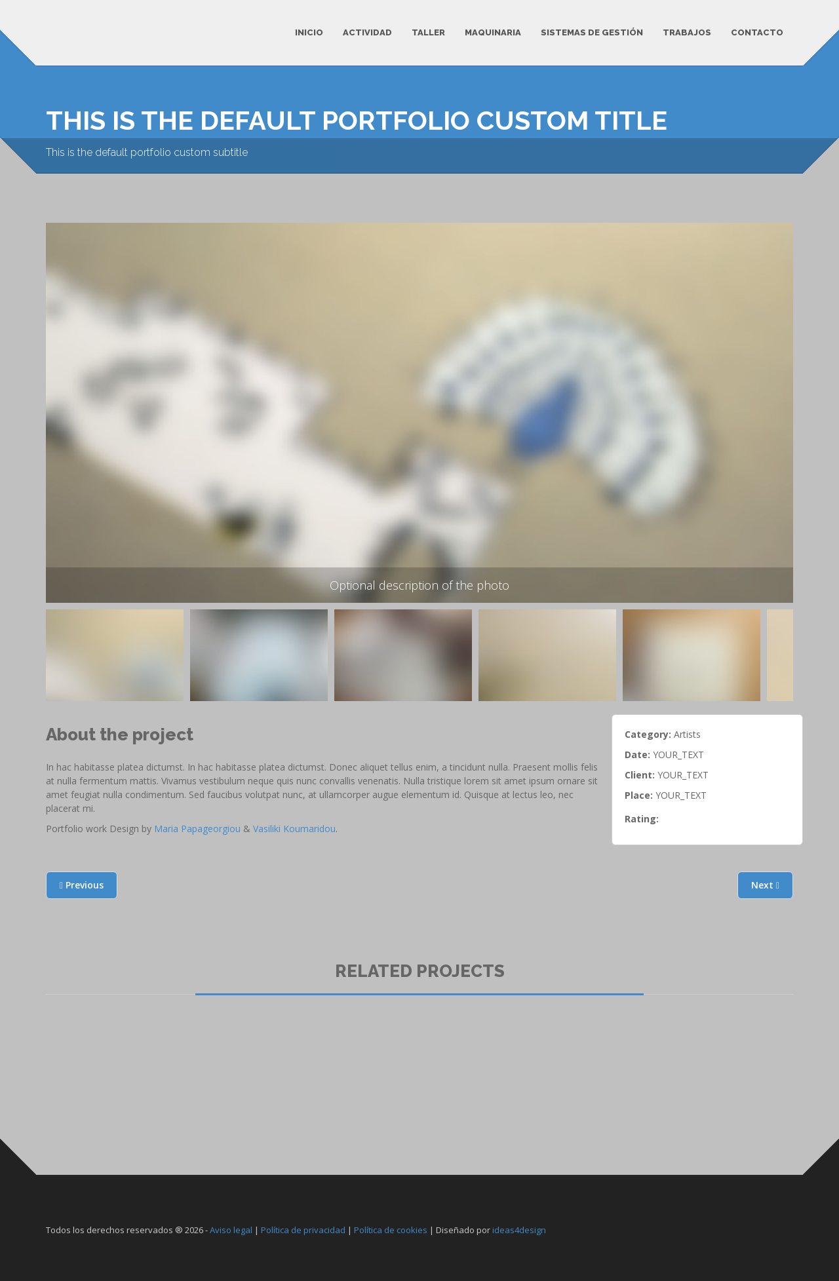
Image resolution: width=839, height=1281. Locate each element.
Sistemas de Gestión (592, 32)
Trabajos (687, 32)
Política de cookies (390, 1230)
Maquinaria (493, 32)
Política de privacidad (303, 1230)
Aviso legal (231, 1230)
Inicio (309, 32)
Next (765, 885)
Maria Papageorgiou (197, 828)
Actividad (367, 32)
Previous (64, 665)
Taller (428, 32)
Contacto (757, 32)
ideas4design (519, 1230)
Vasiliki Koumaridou (294, 828)
